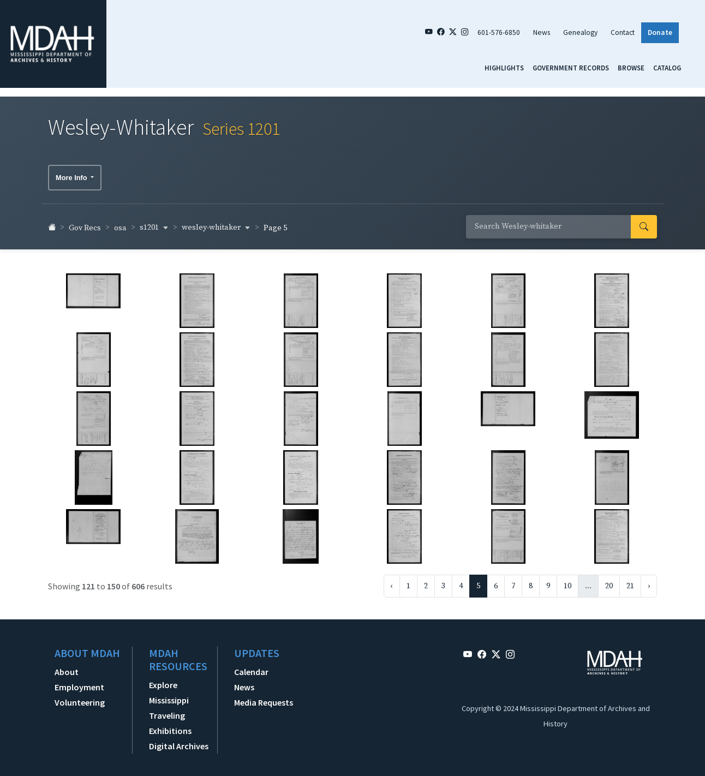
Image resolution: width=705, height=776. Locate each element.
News (541, 32)
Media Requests (263, 698)
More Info (72, 173)
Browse (631, 67)
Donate (660, 32)
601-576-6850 (498, 32)
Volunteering (80, 698)
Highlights (504, 67)
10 (567, 582)
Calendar (251, 667)
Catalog (667, 67)
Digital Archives (178, 742)
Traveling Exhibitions (170, 719)
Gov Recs (85, 224)
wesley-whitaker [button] (216, 224)
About (67, 667)
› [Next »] (649, 582)
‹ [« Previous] (392, 582)
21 (630, 582)
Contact (623, 32)
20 (609, 582)
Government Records (571, 67)
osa (120, 224)
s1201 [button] (154, 224)
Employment (79, 683)
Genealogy (580, 32)
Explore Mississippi (169, 689)
